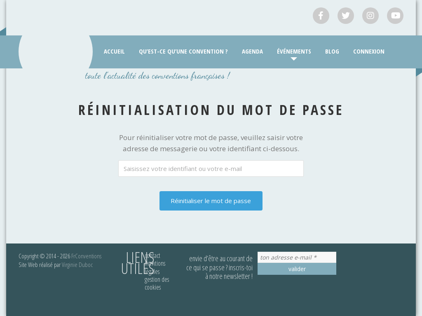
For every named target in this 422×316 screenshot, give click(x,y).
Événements (294, 51)
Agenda (252, 51)
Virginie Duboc (77, 264)
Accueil (114, 51)
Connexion (368, 51)
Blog (332, 51)
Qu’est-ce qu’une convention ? (183, 51)
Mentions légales (155, 267)
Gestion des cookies (157, 283)
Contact (152, 255)
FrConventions (86, 256)
